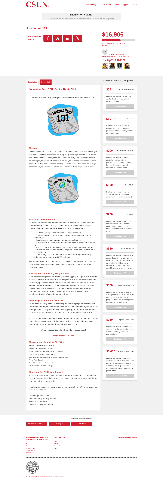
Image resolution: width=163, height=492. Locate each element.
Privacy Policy (31, 458)
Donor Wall (45, 92)
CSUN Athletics (81, 433)
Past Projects (59, 433)
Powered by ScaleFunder (127, 447)
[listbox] (61, 52)
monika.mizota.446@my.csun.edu (41, 414)
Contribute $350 (120, 283)
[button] (31, 52)
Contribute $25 (120, 116)
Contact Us (30, 462)
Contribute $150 (120, 211)
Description (32, 92)
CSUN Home (105, 5)
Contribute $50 (120, 148)
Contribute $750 (120, 349)
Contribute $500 (120, 317)
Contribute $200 (120, 246)
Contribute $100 (120, 182)
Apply (125, 5)
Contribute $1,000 (120, 386)
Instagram (56, 345)
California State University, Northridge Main (37, 433)
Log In (134, 5)
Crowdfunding (90, 5)
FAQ (27, 453)
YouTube (71, 345)
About (116, 5)
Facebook (63, 345)
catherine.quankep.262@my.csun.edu (42, 408)
